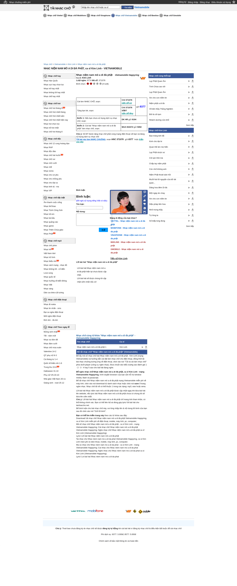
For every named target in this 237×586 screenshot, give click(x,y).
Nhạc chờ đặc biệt (56, 197)
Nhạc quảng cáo (51, 222)
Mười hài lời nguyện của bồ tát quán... (162, 181)
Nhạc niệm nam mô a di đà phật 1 (91, 347)
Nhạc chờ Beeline (150, 15)
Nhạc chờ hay (54, 76)
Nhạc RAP (48, 147)
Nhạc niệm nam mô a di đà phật (92, 64)
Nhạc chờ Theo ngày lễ (58, 327)
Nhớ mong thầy (156, 210)
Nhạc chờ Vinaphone (100, 15)
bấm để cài (127, 103)
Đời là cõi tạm (155, 114)
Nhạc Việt (48, 285)
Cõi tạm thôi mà (156, 158)
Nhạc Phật (48, 234)
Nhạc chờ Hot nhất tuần (54, 116)
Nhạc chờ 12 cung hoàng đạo (56, 143)
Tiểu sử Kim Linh (118, 258)
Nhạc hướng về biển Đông (55, 281)
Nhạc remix (49, 171)
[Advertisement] (111, 484)
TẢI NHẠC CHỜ (60, 8)
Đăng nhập (193, 2)
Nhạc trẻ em (49, 214)
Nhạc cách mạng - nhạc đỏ (55, 265)
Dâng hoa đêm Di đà (158, 187)
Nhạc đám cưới (50, 343)
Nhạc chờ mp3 (55, 241)
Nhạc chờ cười (50, 163)
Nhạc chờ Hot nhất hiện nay (56, 120)
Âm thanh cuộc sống (53, 202)
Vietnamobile (60, 64)
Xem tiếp (190, 125)
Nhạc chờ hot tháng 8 (53, 132)
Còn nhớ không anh (157, 169)
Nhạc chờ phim (50, 245)
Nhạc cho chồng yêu (53, 179)
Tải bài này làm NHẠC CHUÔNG (91, 139)
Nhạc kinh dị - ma (51, 186)
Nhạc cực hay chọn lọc (54, 84)
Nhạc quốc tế (49, 277)
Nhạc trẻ (47, 249)
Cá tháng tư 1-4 (50, 359)
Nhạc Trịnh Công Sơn (53, 210)
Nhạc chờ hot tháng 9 (53, 108)
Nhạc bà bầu (49, 218)
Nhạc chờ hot (54, 103)
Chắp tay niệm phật (157, 163)
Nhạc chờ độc (54, 139)
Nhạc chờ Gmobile (172, 15)
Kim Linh (72, 64)
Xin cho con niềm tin (158, 98)
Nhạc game (49, 226)
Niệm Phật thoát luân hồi (160, 175)
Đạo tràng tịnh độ (156, 136)
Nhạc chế (48, 167)
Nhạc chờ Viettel (55, 15)
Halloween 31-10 (51, 371)
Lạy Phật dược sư (157, 152)
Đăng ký (182, 2)
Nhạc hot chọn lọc (52, 124)
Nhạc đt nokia (50, 304)
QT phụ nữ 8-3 (50, 355)
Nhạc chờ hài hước (52, 155)
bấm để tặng (127, 113)
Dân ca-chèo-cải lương (54, 292)
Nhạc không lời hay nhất (54, 92)
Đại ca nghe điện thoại (53, 312)
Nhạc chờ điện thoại (57, 300)
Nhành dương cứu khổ (159, 120)
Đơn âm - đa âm (51, 320)
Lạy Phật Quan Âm (157, 81)
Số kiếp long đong (157, 221)
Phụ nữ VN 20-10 (51, 375)
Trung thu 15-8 (50, 367)
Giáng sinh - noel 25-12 (54, 383)
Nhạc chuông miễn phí (20, 2)
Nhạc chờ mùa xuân (52, 347)
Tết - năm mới (50, 336)
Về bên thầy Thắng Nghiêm (161, 109)
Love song (48, 273)
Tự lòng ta (153, 215)
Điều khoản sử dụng (221, 2)
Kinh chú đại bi (155, 141)
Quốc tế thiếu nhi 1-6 (53, 363)
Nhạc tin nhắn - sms (52, 308)
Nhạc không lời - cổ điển (54, 269)
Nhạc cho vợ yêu (51, 175)
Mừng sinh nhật (50, 332)
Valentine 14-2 (50, 351)
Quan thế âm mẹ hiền (158, 147)
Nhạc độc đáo (50, 151)
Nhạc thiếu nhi (50, 261)
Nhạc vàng (48, 288)
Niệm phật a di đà (156, 103)
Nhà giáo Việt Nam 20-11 (55, 379)
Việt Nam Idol (49, 253)
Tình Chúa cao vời (157, 86)
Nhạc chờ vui (49, 159)
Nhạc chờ (48, 64)
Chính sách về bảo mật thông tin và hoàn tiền (118, 541)
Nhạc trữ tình (49, 257)
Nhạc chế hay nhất (52, 96)
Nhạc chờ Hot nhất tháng (54, 112)
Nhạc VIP (48, 190)
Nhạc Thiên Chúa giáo (53, 230)
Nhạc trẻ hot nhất (51, 128)
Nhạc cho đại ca (51, 183)
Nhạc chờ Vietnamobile (126, 15)
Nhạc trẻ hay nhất (51, 88)
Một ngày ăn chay (157, 193)
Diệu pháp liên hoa (157, 204)
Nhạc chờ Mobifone (77, 15)
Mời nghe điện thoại (52, 316)
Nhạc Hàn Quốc (51, 81)
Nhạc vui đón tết (51, 340)
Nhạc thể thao (50, 206)
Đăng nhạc (205, 2)
